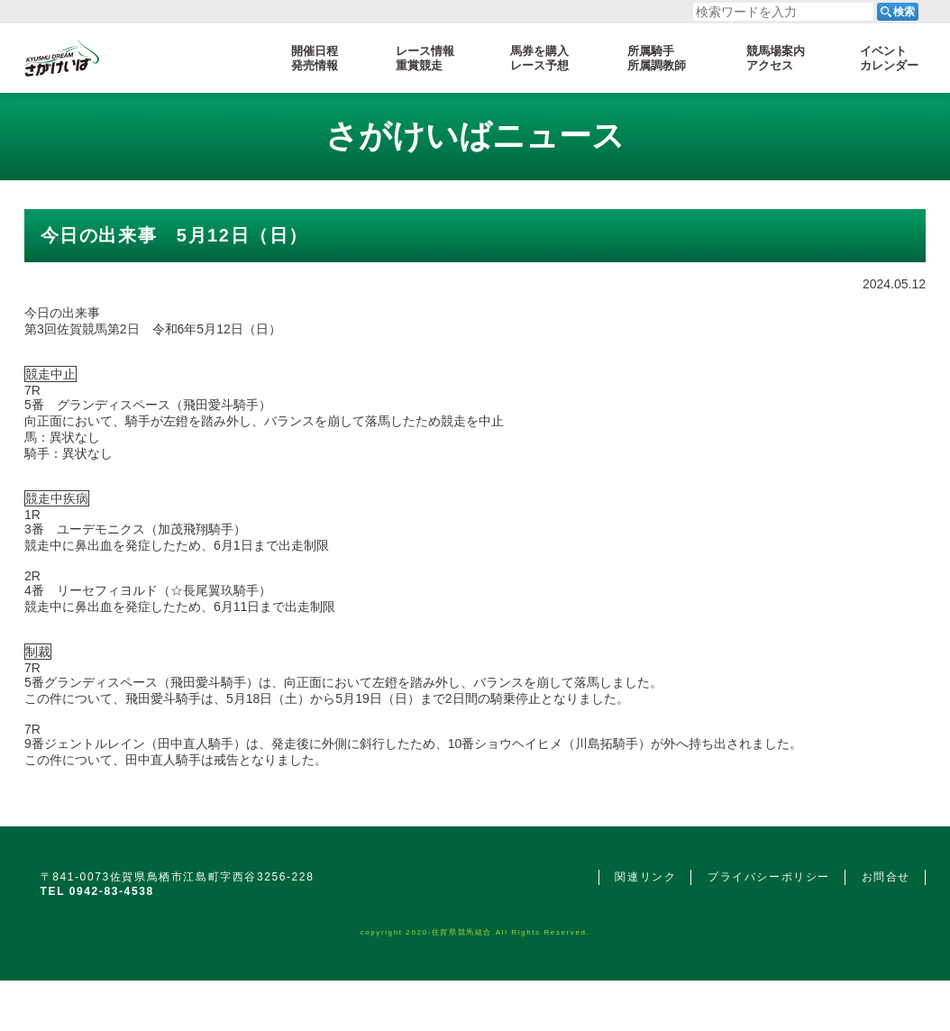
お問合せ (886, 877)
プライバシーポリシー (769, 877)
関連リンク (645, 877)
